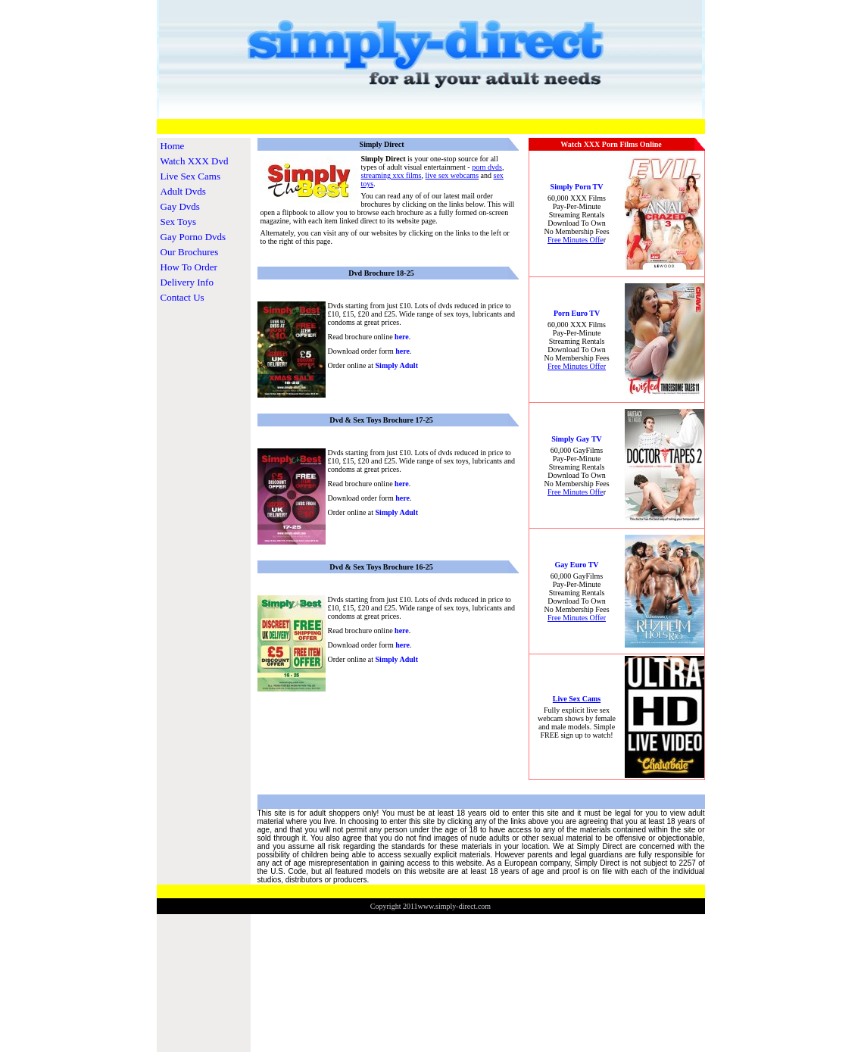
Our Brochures (190, 252)
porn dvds (487, 167)
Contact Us (182, 297)
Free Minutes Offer (576, 366)
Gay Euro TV (577, 564)
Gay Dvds (180, 206)
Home (173, 145)
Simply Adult (397, 365)
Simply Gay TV (576, 439)
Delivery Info (187, 282)
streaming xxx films (391, 175)
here (402, 336)
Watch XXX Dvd (195, 161)
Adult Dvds (183, 191)
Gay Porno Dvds (193, 236)
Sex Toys (179, 221)
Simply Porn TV (577, 187)
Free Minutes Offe (575, 240)
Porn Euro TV (577, 313)
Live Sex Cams (190, 176)
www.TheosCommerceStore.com (821, 917)
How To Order (189, 267)
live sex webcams (452, 175)
